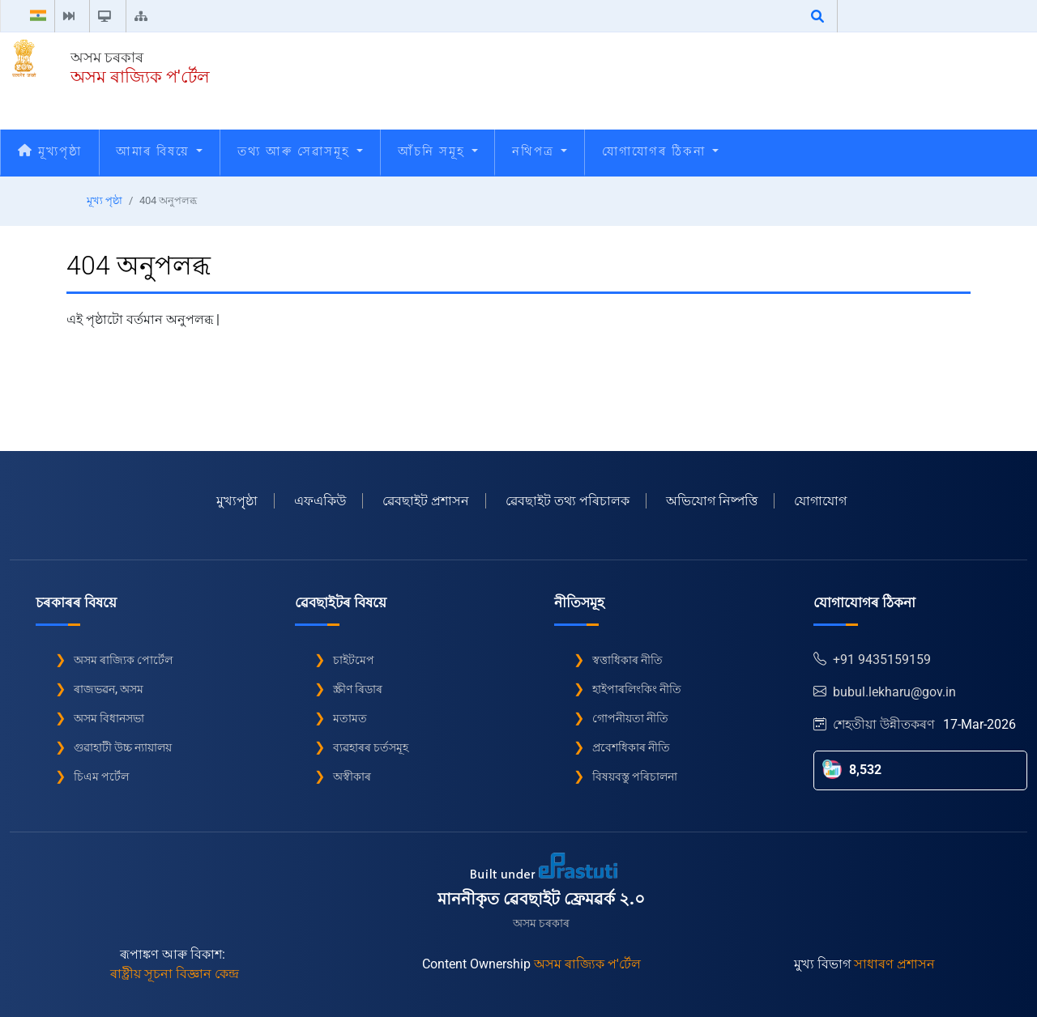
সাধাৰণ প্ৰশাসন (894, 964)
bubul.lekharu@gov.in (884, 692)
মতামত (350, 718)
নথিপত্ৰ (539, 151)
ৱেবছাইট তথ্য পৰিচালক (567, 500)
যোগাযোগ (820, 500)
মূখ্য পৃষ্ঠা (104, 200)
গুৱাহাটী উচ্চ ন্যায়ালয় (123, 747)
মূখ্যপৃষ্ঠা (50, 151)
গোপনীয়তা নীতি (630, 718)
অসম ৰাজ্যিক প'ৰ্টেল (140, 77)
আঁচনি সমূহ (438, 151)
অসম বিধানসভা (109, 718)
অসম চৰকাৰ (106, 57)
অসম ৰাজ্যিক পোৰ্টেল (123, 659)
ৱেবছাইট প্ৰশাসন (425, 500)
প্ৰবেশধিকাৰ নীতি (631, 747)
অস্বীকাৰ (352, 776)
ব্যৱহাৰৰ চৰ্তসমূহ (370, 747)
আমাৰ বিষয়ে (159, 151)
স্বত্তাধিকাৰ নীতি (627, 659)
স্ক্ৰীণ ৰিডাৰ (357, 689)
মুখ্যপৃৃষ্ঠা (237, 500)
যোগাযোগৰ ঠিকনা (660, 151)
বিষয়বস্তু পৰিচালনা (634, 776)
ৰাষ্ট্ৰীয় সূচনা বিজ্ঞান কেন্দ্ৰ (174, 973)
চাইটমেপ (353, 659)
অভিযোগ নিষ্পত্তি (711, 500)
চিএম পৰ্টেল (101, 776)
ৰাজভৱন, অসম (108, 689)
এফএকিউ (320, 500)
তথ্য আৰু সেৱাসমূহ (300, 151)
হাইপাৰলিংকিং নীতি (636, 689)
